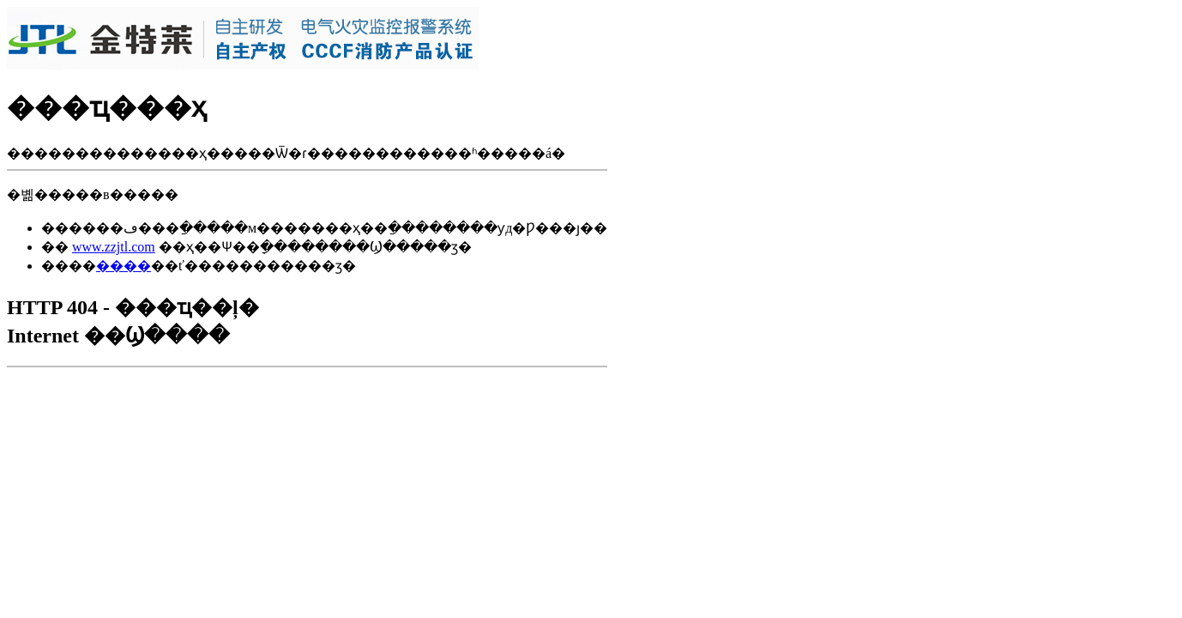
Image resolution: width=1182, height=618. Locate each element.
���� (123, 265)
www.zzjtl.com (113, 246)
